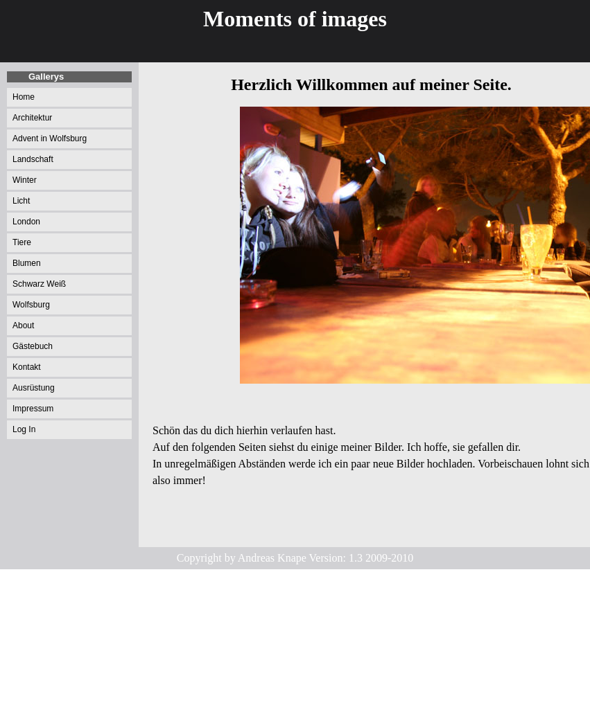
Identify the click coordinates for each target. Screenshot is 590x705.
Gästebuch (32, 346)
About (23, 325)
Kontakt (26, 367)
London (26, 221)
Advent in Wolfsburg (49, 138)
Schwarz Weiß (39, 284)
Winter (24, 180)
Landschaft (32, 159)
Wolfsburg (31, 305)
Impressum (32, 408)
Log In (23, 429)
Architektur (32, 118)
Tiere (21, 242)
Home (23, 97)
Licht (21, 201)
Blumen (26, 263)
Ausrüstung (33, 388)
